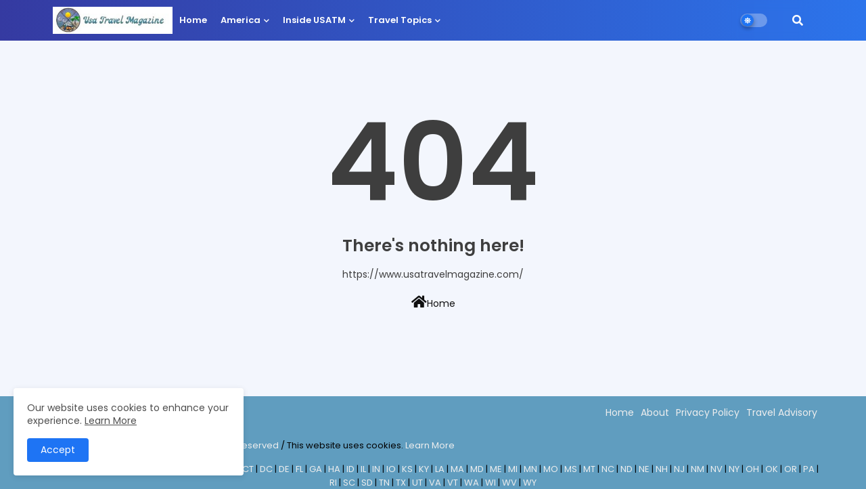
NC (607, 469)
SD (367, 482)
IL (363, 469)
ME (496, 469)
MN (530, 469)
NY (734, 469)
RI (333, 482)
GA (315, 469)
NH (662, 469)
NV (716, 469)
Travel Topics (400, 20)
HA (334, 469)
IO (391, 469)
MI (513, 469)
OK (771, 469)
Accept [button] (58, 449)
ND (626, 469)
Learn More (430, 445)
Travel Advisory (781, 412)
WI (490, 482)
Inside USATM (314, 20)
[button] (797, 20)
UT (417, 482)
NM (697, 469)
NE (644, 469)
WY (530, 482)
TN (384, 482)
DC (266, 469)
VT (452, 482)
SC (349, 482)
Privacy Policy (707, 412)
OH (752, 469)
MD (477, 469)
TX (401, 482)
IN (376, 469)
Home (193, 20)
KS (407, 469)
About (655, 412)
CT (248, 469)
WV (509, 482)
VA (435, 482)
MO (550, 469)
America (240, 20)
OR (790, 469)
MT (589, 469)
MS (570, 469)
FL (299, 469)
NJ (679, 469)
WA (471, 482)
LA (440, 469)
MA (457, 469)
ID (350, 469)
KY (424, 469)
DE (284, 469)
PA (809, 469)
